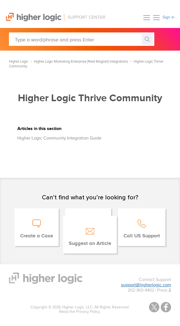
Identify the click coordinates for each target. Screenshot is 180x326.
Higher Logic (18, 61)
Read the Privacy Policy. (80, 312)
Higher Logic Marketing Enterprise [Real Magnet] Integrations (81, 61)
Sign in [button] (168, 17)
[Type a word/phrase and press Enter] (81, 39)
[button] (146, 17)
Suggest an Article (90, 243)
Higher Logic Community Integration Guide (59, 138)
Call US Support (142, 236)
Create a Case (36, 236)
